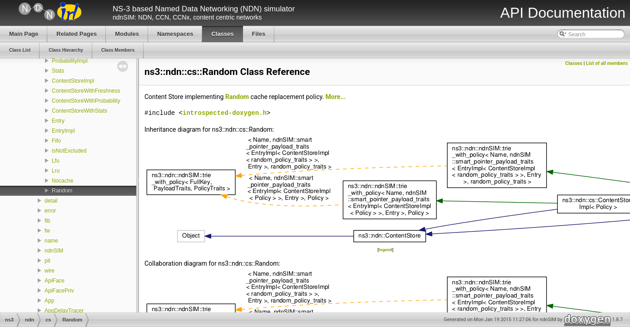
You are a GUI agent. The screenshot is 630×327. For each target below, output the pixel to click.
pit (47, 261)
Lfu (56, 161)
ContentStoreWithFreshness (86, 91)
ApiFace (54, 280)
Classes (573, 63)
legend (385, 249)
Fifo (56, 141)
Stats (58, 71)
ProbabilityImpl (70, 61)
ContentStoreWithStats (79, 111)
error (50, 211)
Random (62, 191)
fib (47, 221)
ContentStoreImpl (73, 81)
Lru (56, 171)
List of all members (607, 63)
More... (336, 96)
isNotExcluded (69, 151)
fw (47, 231)
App (49, 300)
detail (51, 201)
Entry (58, 121)
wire (50, 271)
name (51, 241)
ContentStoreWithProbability (86, 101)
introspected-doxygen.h (225, 113)
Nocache (62, 181)
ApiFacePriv (59, 290)
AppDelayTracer (64, 310)
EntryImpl (63, 131)
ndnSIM (54, 251)
